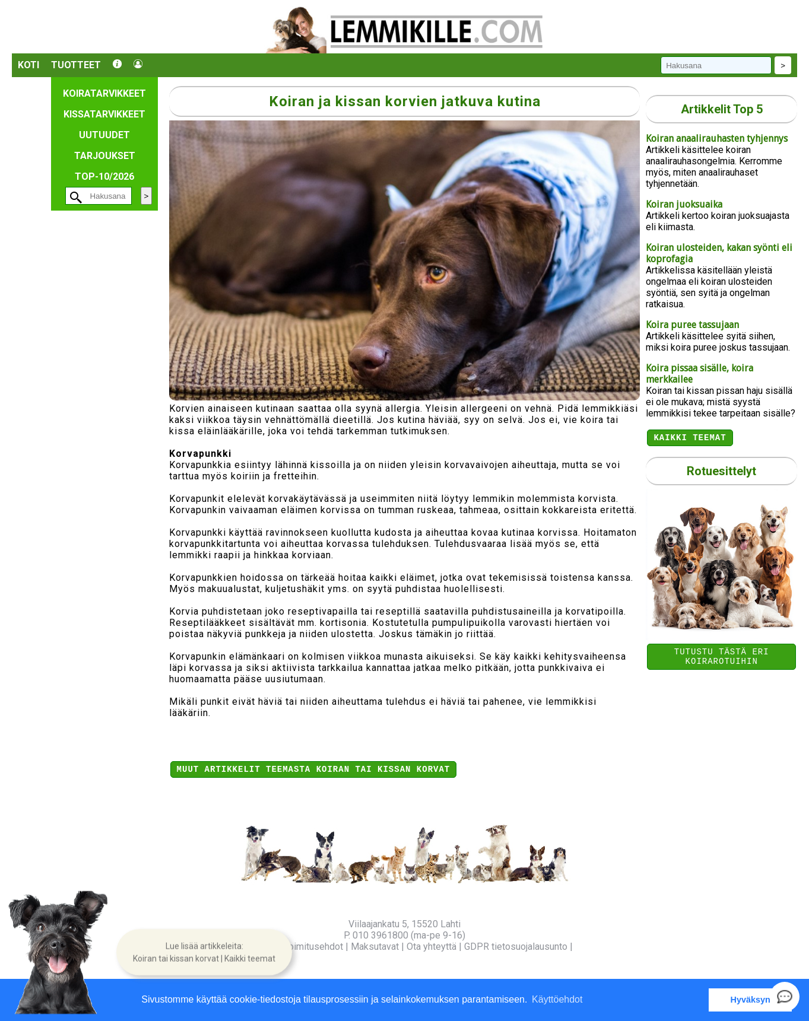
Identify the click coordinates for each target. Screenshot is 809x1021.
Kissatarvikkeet (104, 114)
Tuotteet (76, 65)
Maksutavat (375, 946)
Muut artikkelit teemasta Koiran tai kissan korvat (313, 770)
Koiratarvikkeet (104, 93)
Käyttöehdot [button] (557, 999)
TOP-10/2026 (104, 176)
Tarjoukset (104, 155)
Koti (28, 65)
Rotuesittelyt (721, 473)
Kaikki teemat (689, 438)
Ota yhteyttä (431, 946)
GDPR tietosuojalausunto (515, 946)
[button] (204, 952)
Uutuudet (104, 135)
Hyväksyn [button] (750, 999)
